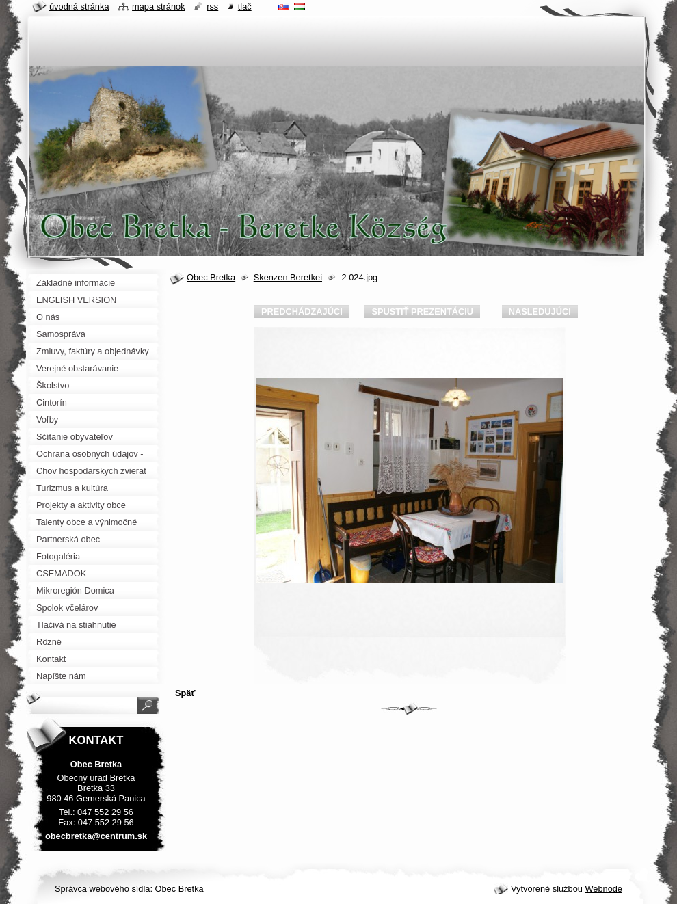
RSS (212, 6)
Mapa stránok (158, 6)
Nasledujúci (540, 311)
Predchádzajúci (302, 311)
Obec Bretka (211, 277)
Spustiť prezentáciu (422, 311)
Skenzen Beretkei (288, 277)
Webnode (603, 888)
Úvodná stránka (79, 6)
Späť (185, 693)
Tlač (245, 6)
